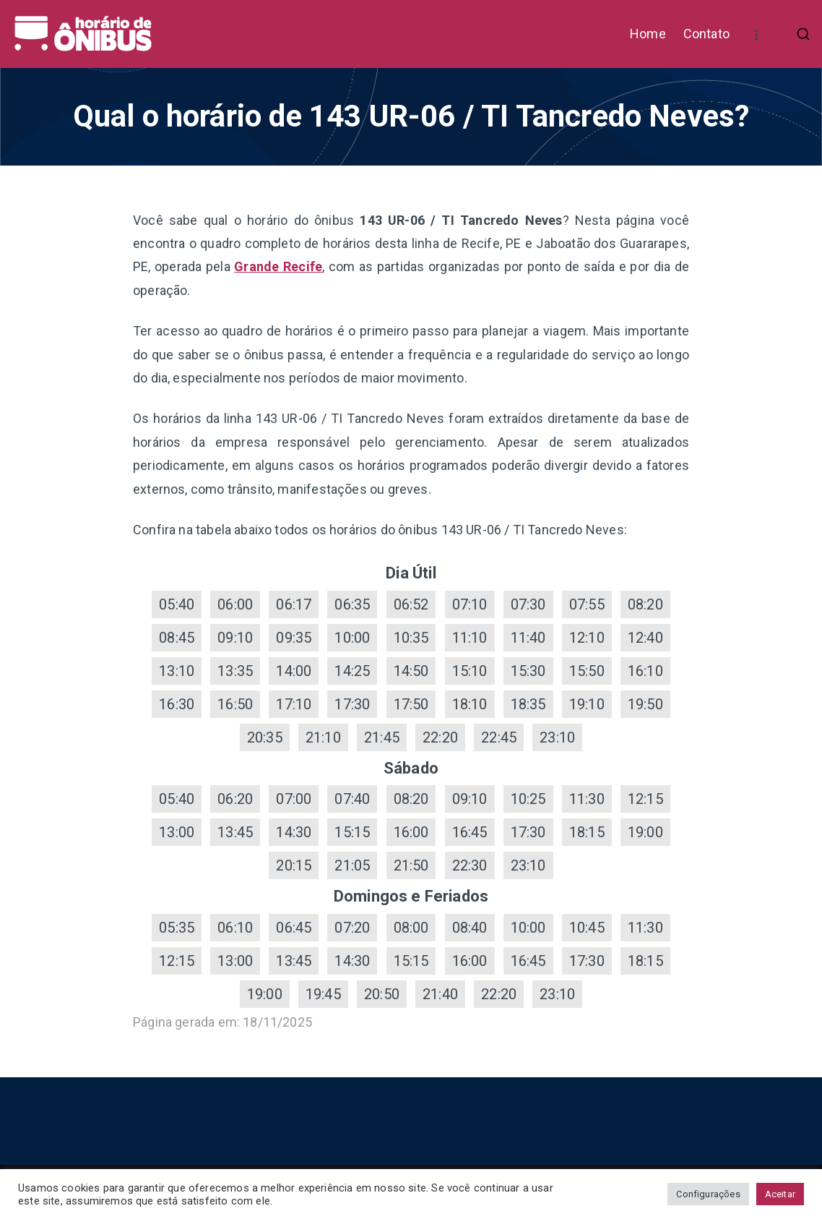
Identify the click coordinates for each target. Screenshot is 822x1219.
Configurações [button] (708, 1194)
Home (648, 33)
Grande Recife (278, 266)
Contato (706, 33)
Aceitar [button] (780, 1194)
